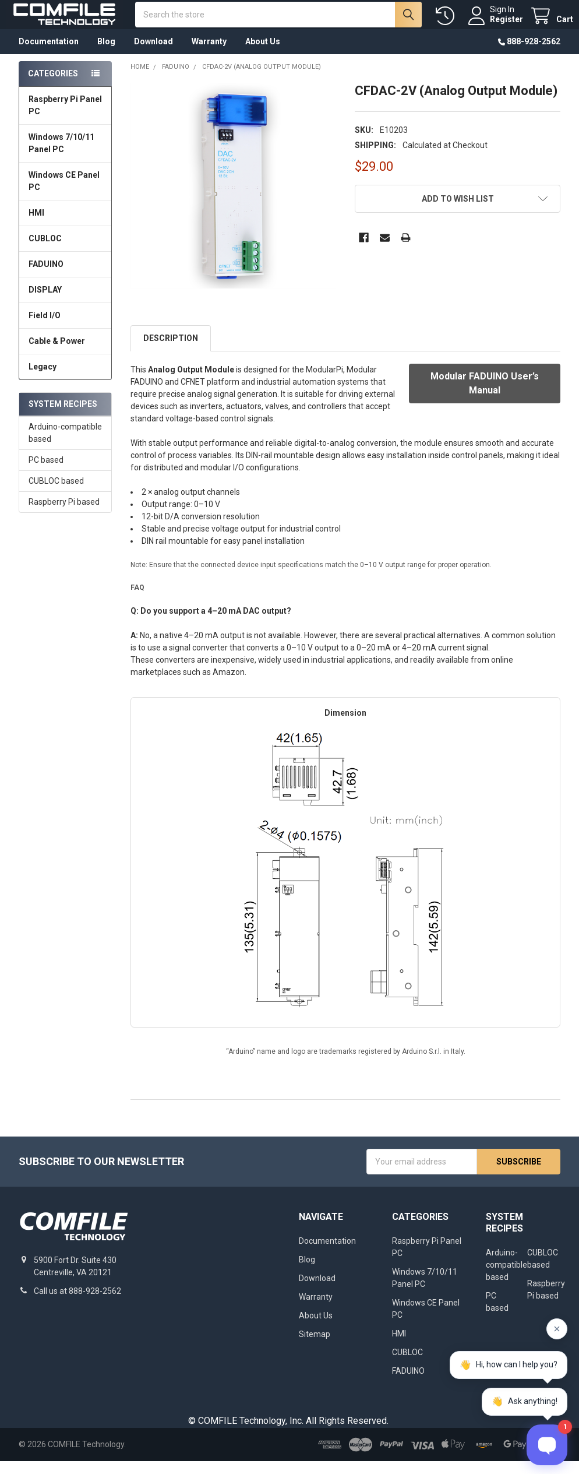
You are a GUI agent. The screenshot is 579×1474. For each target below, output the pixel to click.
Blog (106, 54)
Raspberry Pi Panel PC (65, 118)
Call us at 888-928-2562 (77, 1303)
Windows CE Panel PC (64, 194)
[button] (457, 212)
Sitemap (314, 1347)
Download (153, 54)
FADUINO (46, 277)
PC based (46, 472)
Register (493, 25)
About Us (262, 54)
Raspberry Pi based (64, 514)
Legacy (43, 379)
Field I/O (45, 328)
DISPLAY (45, 302)
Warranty (209, 54)
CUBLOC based (56, 493)
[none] (233, 198)
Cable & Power (57, 353)
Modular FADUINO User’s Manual (484, 396)
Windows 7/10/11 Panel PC (61, 156)
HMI (36, 225)
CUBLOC (45, 251)
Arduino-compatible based (65, 445)
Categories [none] (53, 86)
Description (170, 351)
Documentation (49, 54)
